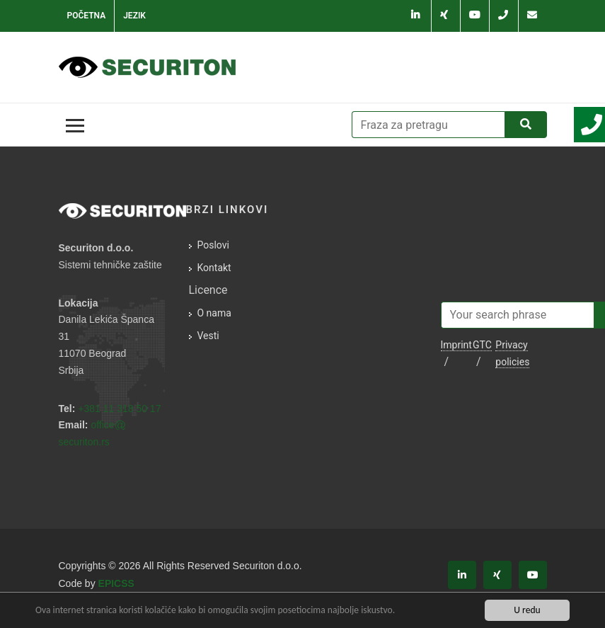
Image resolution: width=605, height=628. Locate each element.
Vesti (208, 335)
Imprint (456, 344)
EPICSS (116, 583)
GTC (482, 344)
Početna (86, 16)
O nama (214, 313)
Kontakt (214, 267)
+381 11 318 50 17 (119, 408)
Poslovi (213, 245)
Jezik (134, 16)
